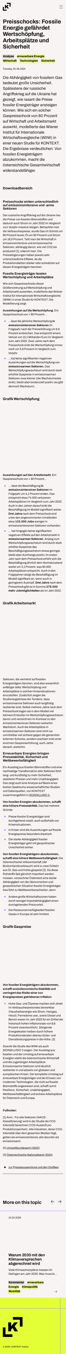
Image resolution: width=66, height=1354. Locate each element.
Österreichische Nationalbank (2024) (30, 1154)
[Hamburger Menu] (61, 6)
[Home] (7, 7)
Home (13, 1327)
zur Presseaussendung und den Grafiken (33, 1167)
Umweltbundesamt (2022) (23, 1147)
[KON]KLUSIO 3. (39, 795)
